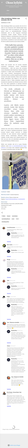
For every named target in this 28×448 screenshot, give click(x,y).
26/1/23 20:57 (20, 233)
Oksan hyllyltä (14, 3)
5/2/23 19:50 (14, 378)
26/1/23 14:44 (12, 280)
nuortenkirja (14, 216)
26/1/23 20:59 (20, 286)
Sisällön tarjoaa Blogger (14, 445)
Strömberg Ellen (5, 221)
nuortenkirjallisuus (6, 218)
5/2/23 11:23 (20, 330)
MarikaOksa (14, 233)
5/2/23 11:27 (20, 358)
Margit (8, 259)
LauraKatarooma (11, 227)
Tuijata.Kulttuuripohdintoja (11, 199)
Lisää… (8, 13)
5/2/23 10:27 (13, 345)
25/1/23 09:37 (15, 244)
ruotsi (13, 218)
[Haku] (26, 3)
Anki (8, 280)
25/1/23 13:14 (13, 259)
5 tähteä (3, 216)
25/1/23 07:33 (18, 227)
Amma (8, 345)
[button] (26, 19)
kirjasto (8, 216)
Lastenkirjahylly (21, 199)
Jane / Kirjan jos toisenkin (13, 322)
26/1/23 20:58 (20, 250)
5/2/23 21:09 (9, 393)
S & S (17, 218)
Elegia (8, 296)
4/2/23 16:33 (22, 322)
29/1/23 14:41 (20, 304)
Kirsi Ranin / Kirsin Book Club (14, 392)
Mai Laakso (9, 244)
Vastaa (9, 241)
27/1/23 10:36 (13, 296)
